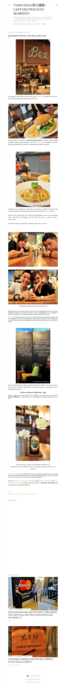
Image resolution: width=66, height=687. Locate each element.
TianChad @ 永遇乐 (45, 481)
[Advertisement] (33, 558)
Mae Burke (37, 679)
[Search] (57, 4)
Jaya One (17, 494)
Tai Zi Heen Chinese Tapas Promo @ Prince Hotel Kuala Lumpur (30, 660)
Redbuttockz (39, 96)
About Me (21, 24)
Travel (43, 24)
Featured (36, 24)
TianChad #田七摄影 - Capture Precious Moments (29, 9)
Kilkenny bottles (13, 474)
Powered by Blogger (33, 676)
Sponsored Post (33, 494)
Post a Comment (16, 665)
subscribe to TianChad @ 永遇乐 (22, 481)
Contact (29, 24)
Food (13, 494)
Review (27, 494)
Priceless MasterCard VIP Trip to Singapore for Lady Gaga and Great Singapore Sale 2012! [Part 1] (32, 615)
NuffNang (22, 494)
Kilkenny (38, 142)
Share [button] (9, 491)
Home (15, 24)
